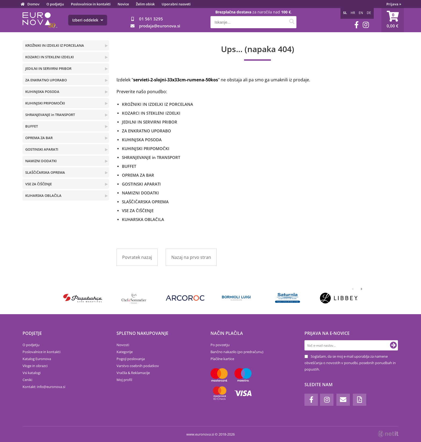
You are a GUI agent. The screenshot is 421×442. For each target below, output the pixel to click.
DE (369, 12)
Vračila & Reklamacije (133, 372)
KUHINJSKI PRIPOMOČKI (45, 103)
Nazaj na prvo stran (191, 257)
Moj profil (124, 379)
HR (353, 12)
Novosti (123, 344)
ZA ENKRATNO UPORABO (46, 80)
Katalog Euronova (37, 358)
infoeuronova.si (51, 386)
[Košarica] (392, 20)
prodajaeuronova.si (159, 25)
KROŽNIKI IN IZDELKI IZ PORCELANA (54, 45)
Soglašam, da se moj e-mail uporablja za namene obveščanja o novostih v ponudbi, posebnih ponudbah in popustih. (350, 363)
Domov (33, 4)
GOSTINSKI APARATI (41, 149)
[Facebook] (356, 25)
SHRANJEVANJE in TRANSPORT (50, 114)
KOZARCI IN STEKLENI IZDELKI (49, 57)
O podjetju (55, 4)
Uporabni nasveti (176, 4)
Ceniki (27, 379)
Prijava (393, 4)
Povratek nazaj (137, 257)
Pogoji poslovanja (131, 358)
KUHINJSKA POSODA (42, 91)
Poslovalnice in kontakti (91, 4)
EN (361, 12)
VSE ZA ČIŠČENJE (38, 184)
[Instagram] (366, 25)
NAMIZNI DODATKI (41, 160)
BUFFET (31, 126)
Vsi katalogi (32, 372)
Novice (123, 4)
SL (345, 12)
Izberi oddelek (87, 20)
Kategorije (125, 351)
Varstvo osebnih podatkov (138, 365)
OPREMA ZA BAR (39, 137)
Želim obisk (145, 4)
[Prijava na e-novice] (393, 345)
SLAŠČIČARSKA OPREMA (45, 172)
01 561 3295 (151, 18)
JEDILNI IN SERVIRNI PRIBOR (48, 68)
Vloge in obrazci (35, 365)
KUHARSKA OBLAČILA (43, 195)
